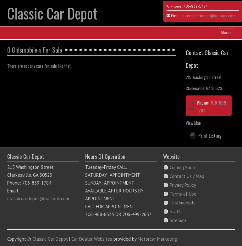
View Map (193, 123)
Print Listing (210, 135)
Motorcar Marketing (157, 239)
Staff (175, 212)
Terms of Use (183, 194)
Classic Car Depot (52, 13)
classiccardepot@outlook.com (209, 15)
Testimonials (182, 203)
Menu (225, 32)
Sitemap (178, 220)
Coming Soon (182, 167)
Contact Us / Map (187, 176)
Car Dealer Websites (91, 239)
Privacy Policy (183, 185)
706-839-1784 (195, 6)
